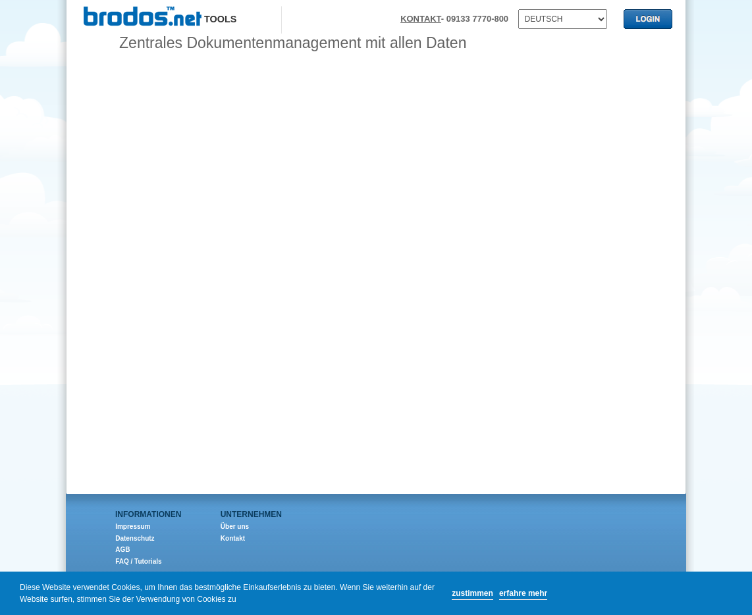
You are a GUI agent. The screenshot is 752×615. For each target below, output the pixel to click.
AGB (122, 549)
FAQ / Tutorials (138, 561)
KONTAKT (420, 19)
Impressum (132, 526)
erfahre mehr (523, 593)
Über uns (235, 526)
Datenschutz (134, 538)
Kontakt (233, 538)
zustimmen (472, 593)
